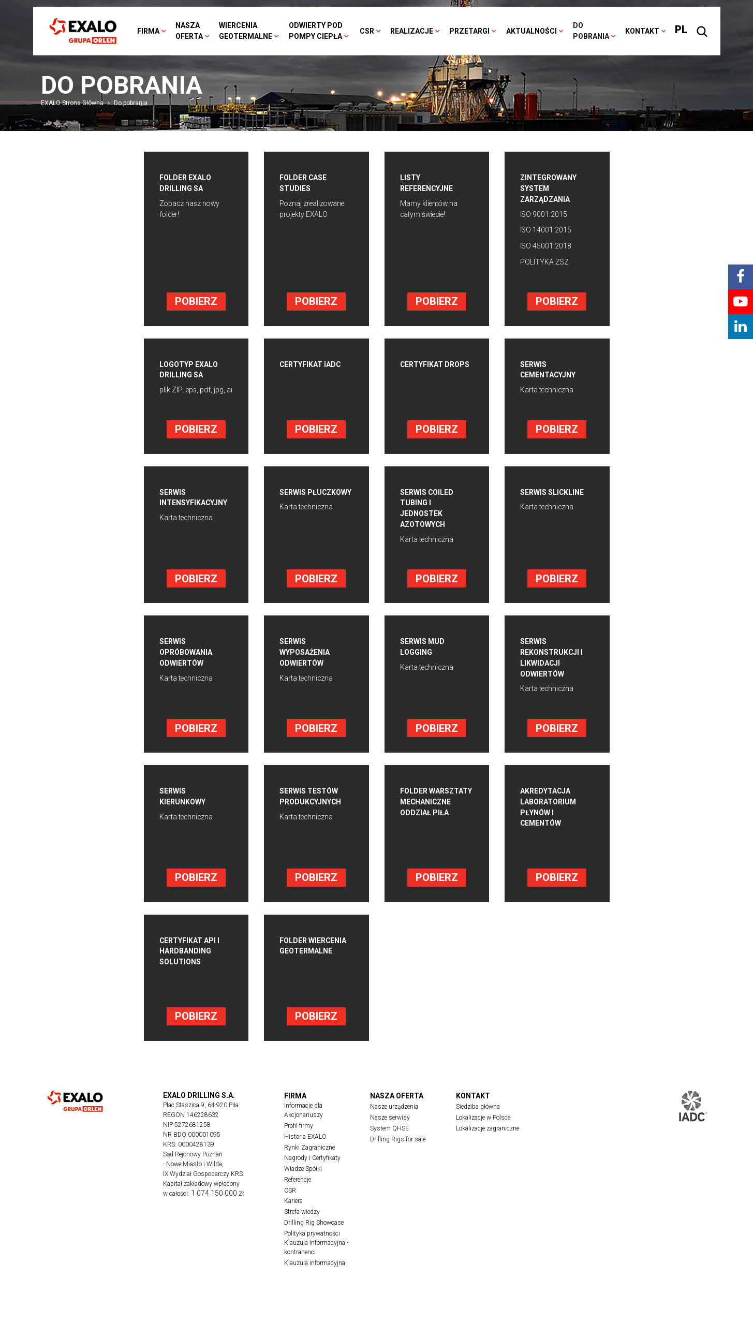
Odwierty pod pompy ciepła (316, 30)
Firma (148, 31)
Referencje (297, 1195)
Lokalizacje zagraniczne (487, 1143)
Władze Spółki (303, 1184)
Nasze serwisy (390, 1132)
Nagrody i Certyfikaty (312, 1173)
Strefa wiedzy (302, 1227)
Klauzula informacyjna (314, 1279)
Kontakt (642, 31)
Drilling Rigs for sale (397, 1154)
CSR (367, 31)
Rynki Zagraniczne (309, 1162)
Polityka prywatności (312, 1249)
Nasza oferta (189, 30)
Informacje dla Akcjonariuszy (303, 1125)
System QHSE (389, 1143)
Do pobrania (591, 30)
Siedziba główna (478, 1121)
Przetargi (469, 31)
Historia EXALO (305, 1151)
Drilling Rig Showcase (314, 1238)
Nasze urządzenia (394, 1121)
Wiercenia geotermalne (245, 30)
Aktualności (531, 31)
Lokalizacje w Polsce (483, 1132)
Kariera (293, 1217)
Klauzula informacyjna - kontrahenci (316, 1264)
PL (681, 29)
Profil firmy (298, 1140)
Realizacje (411, 31)
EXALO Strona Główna (72, 103)
